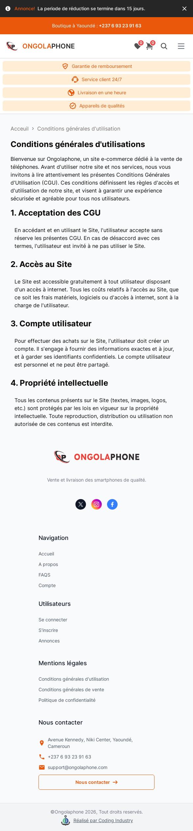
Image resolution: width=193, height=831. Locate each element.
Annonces (49, 640)
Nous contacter (96, 782)
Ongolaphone (69, 812)
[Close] (184, 8)
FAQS (44, 575)
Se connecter (53, 619)
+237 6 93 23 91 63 (65, 757)
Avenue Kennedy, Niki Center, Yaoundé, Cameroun (86, 743)
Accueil (46, 553)
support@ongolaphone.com (73, 767)
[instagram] (96, 504)
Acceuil (20, 128)
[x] (80, 504)
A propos (48, 564)
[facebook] (112, 504)
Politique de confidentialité (67, 700)
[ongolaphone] (96, 457)
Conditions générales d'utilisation (78, 128)
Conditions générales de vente (71, 689)
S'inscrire (48, 630)
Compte (47, 585)
